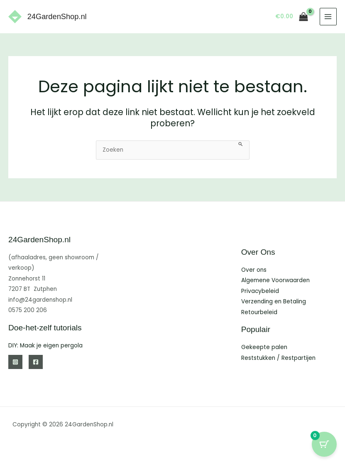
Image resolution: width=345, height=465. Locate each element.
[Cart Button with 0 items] (324, 444)
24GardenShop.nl (57, 16)
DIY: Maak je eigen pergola (45, 345)
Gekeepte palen (264, 347)
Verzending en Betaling (273, 301)
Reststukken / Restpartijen (278, 358)
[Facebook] (36, 362)
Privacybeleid (260, 291)
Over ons (254, 270)
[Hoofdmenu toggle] (328, 16)
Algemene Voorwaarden (275, 280)
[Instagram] (15, 362)
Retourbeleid (259, 312)
